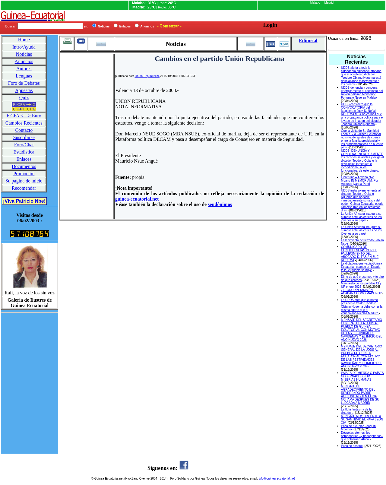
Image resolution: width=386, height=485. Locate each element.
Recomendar (24, 188)
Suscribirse (24, 137)
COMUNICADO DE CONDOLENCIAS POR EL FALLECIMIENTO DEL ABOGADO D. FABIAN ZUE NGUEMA (359, 253)
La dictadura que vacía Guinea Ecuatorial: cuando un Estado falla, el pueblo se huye (361, 267)
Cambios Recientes (24, 122)
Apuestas (24, 90)
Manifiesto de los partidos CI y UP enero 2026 (361, 285)
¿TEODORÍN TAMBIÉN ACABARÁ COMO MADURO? (361, 291)
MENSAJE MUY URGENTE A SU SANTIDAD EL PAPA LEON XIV (362, 419)
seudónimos (220, 204)
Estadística (24, 151)
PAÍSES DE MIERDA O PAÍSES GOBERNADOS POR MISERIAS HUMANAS (362, 376)
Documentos (24, 166)
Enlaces (23, 159)
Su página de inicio (24, 180)
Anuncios (24, 61)
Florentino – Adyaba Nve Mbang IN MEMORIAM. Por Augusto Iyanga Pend (359, 180)
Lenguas (24, 75)
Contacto (24, 130)
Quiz (24, 97)
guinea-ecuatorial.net (137, 198)
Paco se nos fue (352, 446)
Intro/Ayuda (24, 46)
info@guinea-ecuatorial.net (277, 478)
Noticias (24, 54)
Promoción (23, 173)
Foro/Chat (24, 144)
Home (24, 39)
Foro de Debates (24, 83)
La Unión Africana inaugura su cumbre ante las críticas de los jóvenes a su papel (361, 217)
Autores (24, 68)
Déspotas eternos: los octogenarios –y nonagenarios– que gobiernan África (362, 436)
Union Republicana (147, 76)
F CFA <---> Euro (24, 115)
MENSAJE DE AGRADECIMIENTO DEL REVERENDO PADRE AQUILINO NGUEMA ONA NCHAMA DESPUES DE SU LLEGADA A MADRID (360, 394)
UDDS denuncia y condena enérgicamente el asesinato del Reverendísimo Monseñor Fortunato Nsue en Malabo (362, 92)
